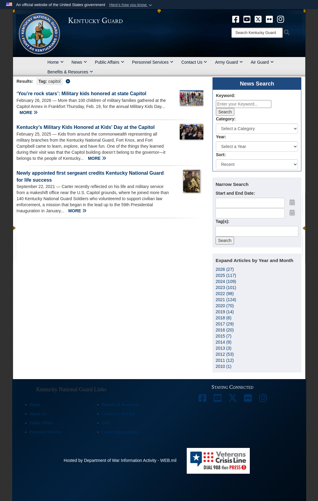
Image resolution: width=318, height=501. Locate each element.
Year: (221, 136)
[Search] (257, 33)
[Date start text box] (250, 203)
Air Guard (262, 62)
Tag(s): (222, 221)
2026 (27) (225, 269)
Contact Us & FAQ (118, 414)
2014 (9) (223, 342)
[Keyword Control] (243, 104)
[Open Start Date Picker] (292, 202)
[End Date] (250, 213)
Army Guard (229, 62)
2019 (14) (225, 311)
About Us (38, 414)
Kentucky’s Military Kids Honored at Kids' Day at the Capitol (86, 127)
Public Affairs (109, 62)
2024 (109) (226, 281)
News (79, 62)
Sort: (221, 154)
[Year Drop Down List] (257, 146)
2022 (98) (225, 293)
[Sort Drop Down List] (257, 164)
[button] (131, 5)
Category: (226, 118)
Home (56, 62)
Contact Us (194, 62)
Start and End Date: (235, 193)
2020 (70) (225, 305)
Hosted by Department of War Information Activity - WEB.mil (120, 460)
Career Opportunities (120, 432)
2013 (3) (223, 348)
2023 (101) (226, 287)
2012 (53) (225, 354)
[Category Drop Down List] (257, 128)
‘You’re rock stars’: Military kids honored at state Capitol (81, 93)
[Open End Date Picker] (292, 213)
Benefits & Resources (70, 71)
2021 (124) (226, 299)
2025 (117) (226, 275)
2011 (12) (225, 360)
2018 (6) (223, 317)
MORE (29, 112)
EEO (106, 423)
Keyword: (225, 95)
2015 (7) (223, 336)
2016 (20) (225, 330)
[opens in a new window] (235, 18)
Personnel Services (153, 62)
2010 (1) (223, 366)
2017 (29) (225, 323)
